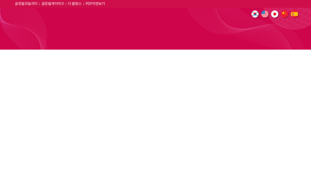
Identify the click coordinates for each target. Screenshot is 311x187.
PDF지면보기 (95, 4)
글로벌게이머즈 (52, 4)
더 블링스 (75, 4)
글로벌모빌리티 (26, 4)
